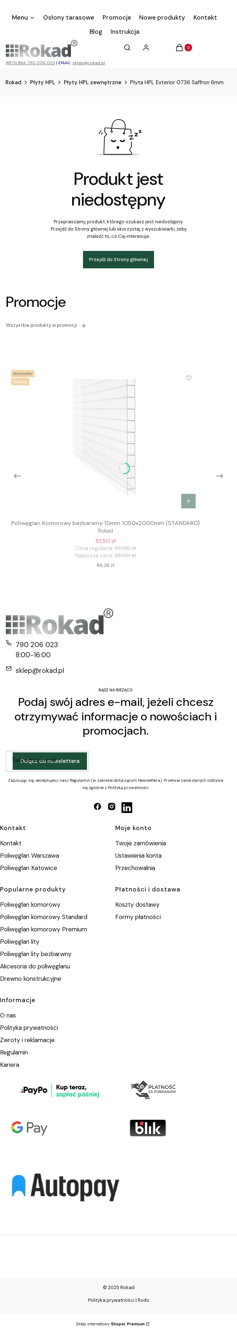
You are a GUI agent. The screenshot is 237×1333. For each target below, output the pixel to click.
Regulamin (14, 1052)
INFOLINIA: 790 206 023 (30, 63)
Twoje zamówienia (140, 843)
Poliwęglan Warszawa (29, 855)
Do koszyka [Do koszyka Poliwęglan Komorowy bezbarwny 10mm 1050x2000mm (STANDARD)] (188, 501)
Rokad (13, 82)
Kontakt (10, 843)
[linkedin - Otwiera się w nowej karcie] (126, 807)
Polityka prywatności (29, 1028)
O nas (8, 1015)
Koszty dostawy (137, 905)
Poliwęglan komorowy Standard (43, 917)
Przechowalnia (135, 868)
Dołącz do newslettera (49, 761)
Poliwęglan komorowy (30, 905)
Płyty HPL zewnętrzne (92, 82)
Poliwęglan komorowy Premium (43, 929)
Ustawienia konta (138, 855)
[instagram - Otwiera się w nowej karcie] (111, 807)
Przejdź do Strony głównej (118, 259)
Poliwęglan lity (19, 942)
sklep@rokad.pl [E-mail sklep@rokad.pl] (40, 670)
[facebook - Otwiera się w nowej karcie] (97, 807)
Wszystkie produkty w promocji (46, 325)
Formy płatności (138, 917)
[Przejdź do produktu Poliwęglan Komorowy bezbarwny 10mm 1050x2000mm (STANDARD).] (105, 439)
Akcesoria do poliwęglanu (35, 966)
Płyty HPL (42, 82)
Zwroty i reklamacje (27, 1040)
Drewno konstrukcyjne (30, 979)
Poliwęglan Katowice (28, 868)
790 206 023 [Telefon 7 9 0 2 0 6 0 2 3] (37, 644)
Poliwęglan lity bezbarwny (35, 954)
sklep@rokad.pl (88, 63)
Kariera (9, 1065)
